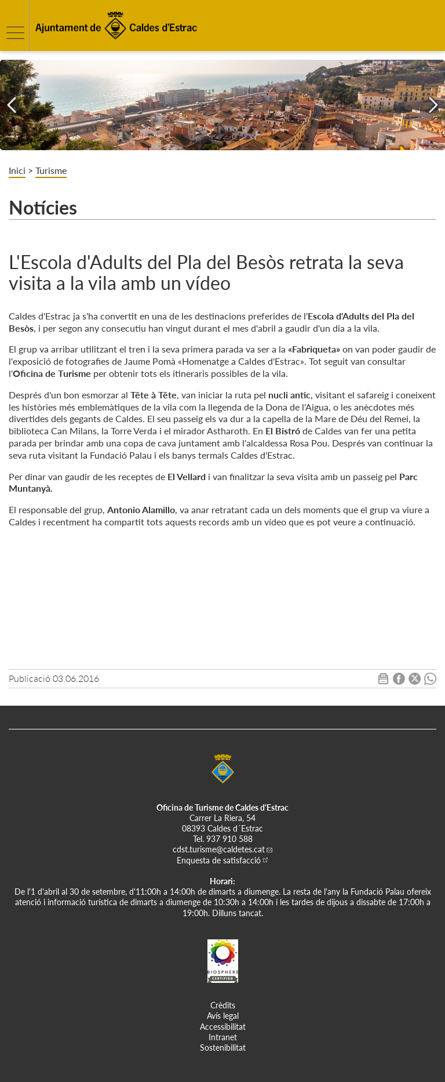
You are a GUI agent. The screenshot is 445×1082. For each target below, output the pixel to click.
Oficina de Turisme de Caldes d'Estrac (222, 807)
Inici (17, 170)
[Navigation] (11, 105)
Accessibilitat (223, 1027)
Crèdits (222, 1005)
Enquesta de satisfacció (219, 860)
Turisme (51, 170)
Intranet (223, 1037)
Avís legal (223, 1016)
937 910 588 (229, 839)
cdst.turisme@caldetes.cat (219, 849)
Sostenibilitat (223, 1047)
